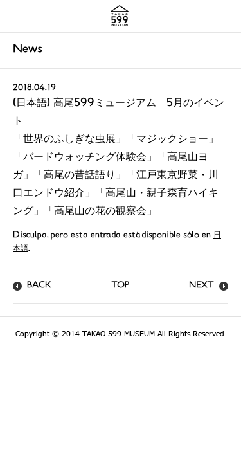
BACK (39, 286)
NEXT (201, 286)
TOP (120, 286)
